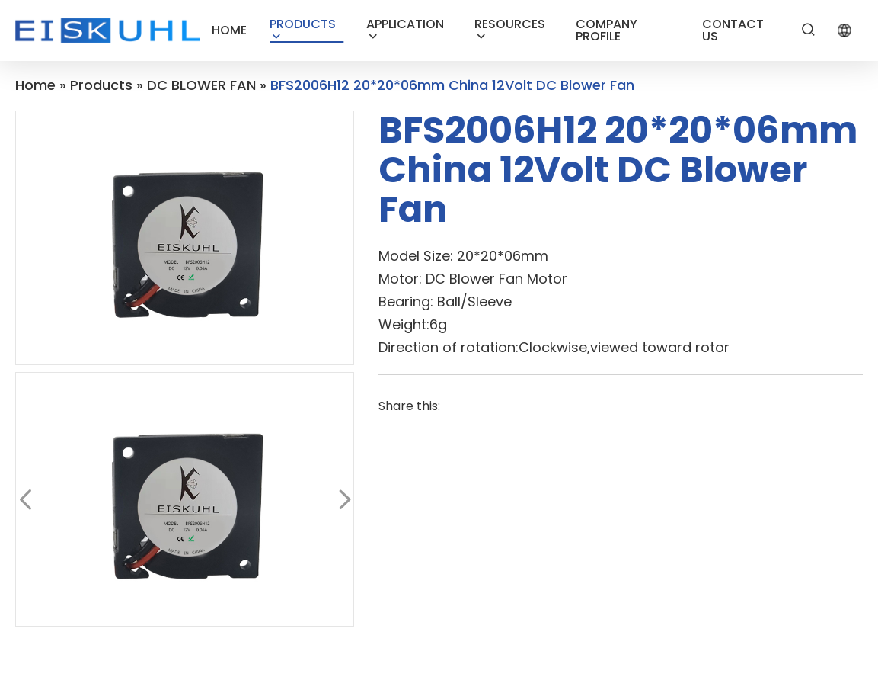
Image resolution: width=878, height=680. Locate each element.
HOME (229, 30)
